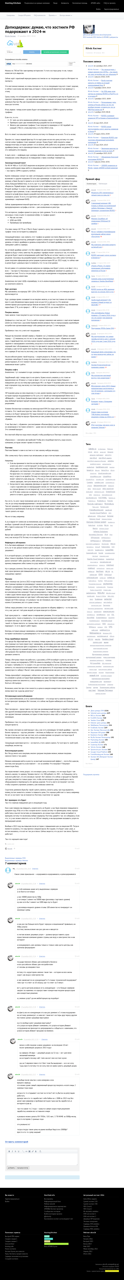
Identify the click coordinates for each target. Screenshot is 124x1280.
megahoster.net (105, 562)
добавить (11, 1168)
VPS (110, 626)
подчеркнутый (19, 1151)
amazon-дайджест (96, 455)
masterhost (110, 559)
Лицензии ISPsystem (98, 732)
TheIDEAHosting (94, 621)
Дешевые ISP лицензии (91, 1219)
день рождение (109, 657)
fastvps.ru (112, 498)
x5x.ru (112, 636)
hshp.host (91, 525)
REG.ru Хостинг (96, 715)
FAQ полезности (39, 15)
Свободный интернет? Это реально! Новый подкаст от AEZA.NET (101, 302)
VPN (105, 627)
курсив (12, 1151)
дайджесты (114, 37)
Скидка (88, 687)
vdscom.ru (110, 624)
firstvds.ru (109, 503)
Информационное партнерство (55, 1206)
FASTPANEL (102, 498)
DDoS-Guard (97, 489)
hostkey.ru (111, 522)
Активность (65, 3)
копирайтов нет (113, 1264)
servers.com (108, 608)
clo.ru (112, 470)
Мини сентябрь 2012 (90, 1249)
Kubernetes (106, 547)
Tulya (93, 276)
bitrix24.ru (105, 470)
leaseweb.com (91, 553)
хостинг (92, 690)
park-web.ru (92, 581)
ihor (111, 525)
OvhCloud (108, 575)
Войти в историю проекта (53, 1214)
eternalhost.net (107, 495)
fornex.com (104, 507)
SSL (112, 614)
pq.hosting (107, 583)
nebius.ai (91, 571)
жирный (9, 1151)
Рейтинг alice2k (49, 1204)
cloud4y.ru (107, 476)
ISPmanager (95, 537)
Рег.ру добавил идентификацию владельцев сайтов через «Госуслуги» (103, 234)
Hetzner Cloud (94, 519)
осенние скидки (106, 675)
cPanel (89, 486)
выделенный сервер (93, 657)
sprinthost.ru (101, 614)
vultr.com (94, 630)
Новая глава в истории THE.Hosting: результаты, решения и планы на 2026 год (102, 414)
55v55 (117, 1266)
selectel (108, 599)
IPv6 (111, 534)
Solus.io (89, 611)
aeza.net (103, 452)
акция (106, 642)
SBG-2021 (111, 596)
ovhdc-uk (103, 578)
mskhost (91, 568)
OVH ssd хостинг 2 (89, 1216)
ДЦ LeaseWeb (95, 663)
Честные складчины (90, 1221)
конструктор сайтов (105, 669)
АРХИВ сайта (95, 3)
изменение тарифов (94, 666)
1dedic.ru (92, 448)
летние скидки (92, 672)
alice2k (10, 848)
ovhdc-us (111, 577)
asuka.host (90, 467)
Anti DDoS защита (105, 458)
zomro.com (97, 642)
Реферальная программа (96, 684)
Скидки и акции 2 (11, 1241)
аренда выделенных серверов (100, 645)
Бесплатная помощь (80, 3)
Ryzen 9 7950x (101, 596)
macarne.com (104, 556)
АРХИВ (105, 37)
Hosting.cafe (9, 1246)
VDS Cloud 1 (87, 1206)
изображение (30, 1151)
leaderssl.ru (99, 550)
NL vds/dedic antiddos (90, 1211)
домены (108, 660)
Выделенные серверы (100, 654)
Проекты (52, 15)
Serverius (106, 605)
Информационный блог (52, 1201)
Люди (55, 3)
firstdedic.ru (101, 501)
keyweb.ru (90, 547)
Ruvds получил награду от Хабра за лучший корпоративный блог (100, 82)
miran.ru (102, 565)
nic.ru (107, 571)
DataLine (111, 486)
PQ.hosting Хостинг (97, 740)
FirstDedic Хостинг (97, 728)
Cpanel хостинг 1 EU (90, 1201)
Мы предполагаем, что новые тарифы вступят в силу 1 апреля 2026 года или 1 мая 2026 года (103, 338)
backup (112, 467)
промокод (107, 681)
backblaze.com (102, 467)
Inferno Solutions (100, 531)
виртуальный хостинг (100, 648)
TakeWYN (111, 618)
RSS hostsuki (87, 37)
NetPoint (100, 571)
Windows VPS (107, 633)
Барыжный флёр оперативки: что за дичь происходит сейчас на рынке (103, 354)
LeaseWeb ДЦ (96, 742)
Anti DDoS (93, 458)
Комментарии (91, 184)
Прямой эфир (93, 179)
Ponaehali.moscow (95, 584)
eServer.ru (96, 495)
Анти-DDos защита (90, 1199)
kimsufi (97, 547)
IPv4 (106, 534)
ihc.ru (106, 525)
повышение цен (96, 681)
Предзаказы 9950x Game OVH (102, 328)
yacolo (97, 639)
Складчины (11, 15)
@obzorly (94, 35)
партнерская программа (101, 678)
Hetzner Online (107, 519)
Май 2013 (86, 1246)
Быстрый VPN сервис (12, 1236)
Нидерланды (109, 672)
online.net (93, 575)
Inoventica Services (96, 534)
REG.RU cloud (110, 593)
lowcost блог (9, 1244)
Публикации (103, 184)
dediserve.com (99, 492)
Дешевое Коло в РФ (90, 1226)
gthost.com (92, 516)
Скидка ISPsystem (24, 15)
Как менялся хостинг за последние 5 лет (58, 1219)
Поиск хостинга (10, 1249)
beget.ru (90, 470)
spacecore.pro (108, 611)
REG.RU (101, 592)
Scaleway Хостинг (97, 745)
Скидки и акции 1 (11, 1239)
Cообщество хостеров (52, 1211)
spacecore (97, 611)
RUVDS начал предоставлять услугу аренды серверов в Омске (103, 129)
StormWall (90, 617)
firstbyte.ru (91, 501)
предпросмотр (22, 1168)
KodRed (93, 263)
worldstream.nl (102, 636)
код (26, 1151)
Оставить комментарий (16, 1141)
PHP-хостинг (108, 581)
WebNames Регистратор (99, 725)
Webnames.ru (95, 633)
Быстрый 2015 (88, 1241)
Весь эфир (89, 433)
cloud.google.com (104, 473)
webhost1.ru (105, 630)
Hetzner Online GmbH (96, 522)
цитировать (23, 1151)
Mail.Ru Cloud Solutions (95, 559)
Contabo (90, 482)
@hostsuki (87, 35)
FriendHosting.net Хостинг (100, 754)
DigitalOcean (110, 492)
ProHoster (91, 587)
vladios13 (94, 325)
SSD (108, 615)
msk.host (110, 565)
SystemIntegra (101, 617)
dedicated (89, 492)
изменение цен (108, 666)
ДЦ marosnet (106, 663)
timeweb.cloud (106, 621)
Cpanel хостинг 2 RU (90, 1204)
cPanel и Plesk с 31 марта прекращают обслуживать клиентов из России (100, 268)
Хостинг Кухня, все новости (14, 1251)
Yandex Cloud (96, 720)
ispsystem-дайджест (93, 544)
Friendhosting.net (96, 510)
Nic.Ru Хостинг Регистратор (100, 737)
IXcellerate (105, 544)
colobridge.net (110, 479)
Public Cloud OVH (96, 590)
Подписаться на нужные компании (37, 3)
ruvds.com (10, 844)
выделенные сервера (100, 651)
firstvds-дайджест (95, 504)
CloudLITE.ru (90, 479)
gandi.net (108, 510)
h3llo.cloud (101, 516)
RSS (103, 53)
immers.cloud (103, 528)
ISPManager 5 (105, 538)
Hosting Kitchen (13, 3)
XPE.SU (90, 639)
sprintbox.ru (91, 615)
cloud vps (93, 473)
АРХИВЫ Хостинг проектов (53, 1209)
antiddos (111, 461)
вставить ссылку (33, 1151)
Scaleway (98, 599)
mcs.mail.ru (94, 562)
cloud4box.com (95, 476)
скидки (95, 687)
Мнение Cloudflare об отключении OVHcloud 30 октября (100, 221)
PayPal (100, 581)
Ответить (35, 868)
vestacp (100, 627)
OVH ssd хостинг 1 (89, 1214)
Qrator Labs (107, 590)
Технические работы (107, 687)
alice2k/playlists (105, 35)
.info (117, 1269)
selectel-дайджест (95, 602)
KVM (113, 547)
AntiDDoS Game (95, 464)
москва (101, 672)
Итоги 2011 (87, 1254)
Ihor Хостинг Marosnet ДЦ (100, 730)
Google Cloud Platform (98, 513)
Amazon (110, 452)
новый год (94, 675)
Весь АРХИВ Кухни (50, 1246)
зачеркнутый (15, 1151)
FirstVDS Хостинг (97, 718)
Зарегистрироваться (111, 9)
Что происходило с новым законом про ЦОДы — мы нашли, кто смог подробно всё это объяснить (103, 71)
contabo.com (99, 482)
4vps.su (110, 449)
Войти (98, 9)
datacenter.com (100, 485)
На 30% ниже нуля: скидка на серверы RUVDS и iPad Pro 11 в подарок (103, 93)
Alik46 (93, 252)
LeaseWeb (109, 550)
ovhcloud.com (92, 577)
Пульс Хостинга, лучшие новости (16, 1254)
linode (101, 553)
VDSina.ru (92, 627)
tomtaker (94, 362)
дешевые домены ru (97, 660)
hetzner (110, 516)
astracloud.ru (106, 464)
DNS (90, 495)
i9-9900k (100, 525)
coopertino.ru (109, 482)
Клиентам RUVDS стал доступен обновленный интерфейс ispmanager (102, 139)
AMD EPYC (108, 455)
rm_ (14, 868)
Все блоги (89, 763)
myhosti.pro (101, 568)
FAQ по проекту (110, 3)
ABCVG (96, 452)
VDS (104, 623)
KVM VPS (90, 550)
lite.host (95, 556)
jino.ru (112, 543)
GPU (109, 513)
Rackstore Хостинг (97, 735)
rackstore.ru (91, 593)
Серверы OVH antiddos (91, 1224)
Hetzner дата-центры (98, 723)
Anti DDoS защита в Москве (96, 461)
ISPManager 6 (95, 541)
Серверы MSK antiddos (91, 1229)
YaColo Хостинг (96, 747)
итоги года (93, 669)
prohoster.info (101, 587)
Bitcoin (97, 470)
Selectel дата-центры (99, 713)
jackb (93, 372)
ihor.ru (95, 528)
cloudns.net (100, 479)
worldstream (91, 636)
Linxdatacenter (110, 553)
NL (112, 571)
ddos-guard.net (108, 489)
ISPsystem (106, 540)
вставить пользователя (36, 1151)
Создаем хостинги (11, 1259)
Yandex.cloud (107, 639)
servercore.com (96, 605)
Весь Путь (86, 1236)
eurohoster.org (91, 498)
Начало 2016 (88, 1239)
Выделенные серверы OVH (15, 858)
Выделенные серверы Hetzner (16, 860)
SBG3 (91, 599)
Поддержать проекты (91, 774)
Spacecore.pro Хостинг (99, 749)
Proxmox (110, 587)
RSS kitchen (98, 37)
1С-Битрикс (102, 449)
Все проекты (48, 1199)
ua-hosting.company (94, 624)
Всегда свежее (66, 15)
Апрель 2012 (87, 1251)
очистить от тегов (40, 1151)
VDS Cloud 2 (87, 1209)
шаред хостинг (101, 693)
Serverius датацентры (95, 608)
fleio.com (96, 507)
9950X (90, 452)
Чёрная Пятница (105, 690)
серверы (110, 684)
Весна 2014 (87, 1244)
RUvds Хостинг (10, 36)
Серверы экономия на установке (16, 1256)
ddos (89, 489)
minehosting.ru (92, 565)
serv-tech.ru (108, 602)
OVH (100, 574)
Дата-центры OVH (97, 711)
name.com (109, 568)
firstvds (110, 501)
